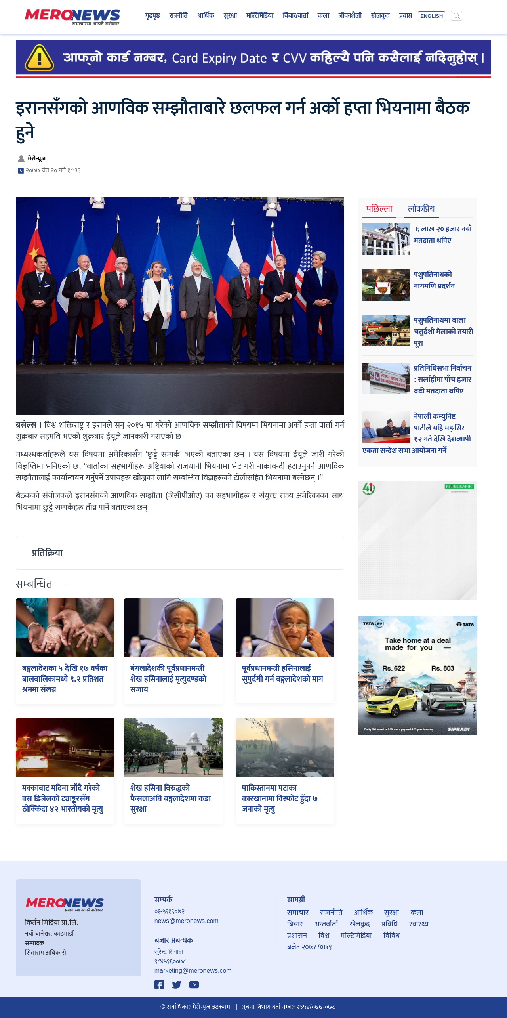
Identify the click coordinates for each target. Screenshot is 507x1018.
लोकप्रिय (421, 209)
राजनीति (179, 16)
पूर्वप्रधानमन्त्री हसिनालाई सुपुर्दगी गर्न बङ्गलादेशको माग (282, 674)
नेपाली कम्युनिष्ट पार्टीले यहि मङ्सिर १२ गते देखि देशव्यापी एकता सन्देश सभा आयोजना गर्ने (416, 433)
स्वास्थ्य (419, 924)
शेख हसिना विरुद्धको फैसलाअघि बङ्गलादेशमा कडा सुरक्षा (170, 798)
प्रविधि (389, 924)
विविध (391, 935)
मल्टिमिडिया (259, 16)
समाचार (298, 912)
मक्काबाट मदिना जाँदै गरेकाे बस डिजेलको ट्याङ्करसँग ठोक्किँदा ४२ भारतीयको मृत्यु (62, 798)
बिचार (295, 924)
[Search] (456, 16)
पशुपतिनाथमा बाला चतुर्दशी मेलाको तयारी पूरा (443, 332)
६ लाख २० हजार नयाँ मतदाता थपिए (443, 235)
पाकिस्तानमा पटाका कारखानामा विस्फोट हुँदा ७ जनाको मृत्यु (280, 798)
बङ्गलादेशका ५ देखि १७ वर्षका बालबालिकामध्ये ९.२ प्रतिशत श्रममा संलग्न (64, 679)
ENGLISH (431, 16)
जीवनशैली (350, 16)
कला (323, 16)
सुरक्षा (230, 16)
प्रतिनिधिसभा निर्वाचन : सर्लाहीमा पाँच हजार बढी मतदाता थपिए (442, 379)
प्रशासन (297, 935)
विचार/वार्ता (295, 16)
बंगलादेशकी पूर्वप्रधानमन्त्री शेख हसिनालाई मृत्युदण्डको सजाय (168, 679)
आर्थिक (205, 16)
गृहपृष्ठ (152, 16)
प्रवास (405, 16)
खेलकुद (380, 16)
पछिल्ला (379, 209)
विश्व (323, 935)
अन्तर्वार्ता (326, 924)
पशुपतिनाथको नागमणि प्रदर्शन (434, 280)
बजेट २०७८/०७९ (309, 947)
